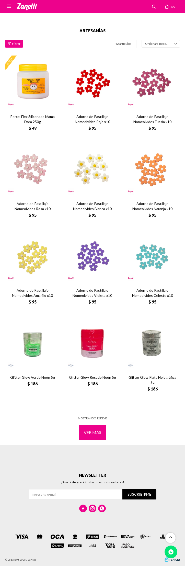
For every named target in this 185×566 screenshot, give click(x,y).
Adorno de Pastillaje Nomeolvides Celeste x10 (152, 293)
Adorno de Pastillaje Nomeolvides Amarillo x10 (32, 293)
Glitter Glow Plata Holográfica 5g (152, 380)
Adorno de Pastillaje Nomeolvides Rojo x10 (92, 119)
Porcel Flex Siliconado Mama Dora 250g (32, 119)
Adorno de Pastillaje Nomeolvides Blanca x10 (92, 206)
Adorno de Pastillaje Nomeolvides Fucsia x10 (152, 119)
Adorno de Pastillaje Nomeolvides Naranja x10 (152, 206)
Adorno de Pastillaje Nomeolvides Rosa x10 (33, 206)
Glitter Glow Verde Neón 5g (32, 377)
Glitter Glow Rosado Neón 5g (92, 377)
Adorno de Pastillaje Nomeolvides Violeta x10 (92, 293)
